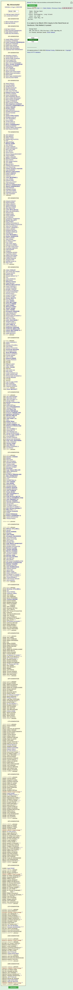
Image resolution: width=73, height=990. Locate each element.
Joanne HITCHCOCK (12, 517)
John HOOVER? (10, 193)
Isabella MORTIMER (13, 953)
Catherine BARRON (11, 386)
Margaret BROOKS (11, 326)
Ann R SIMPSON (10, 68)
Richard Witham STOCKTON (14, 224)
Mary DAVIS (9, 280)
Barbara (8, 458)
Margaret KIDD (10, 321)
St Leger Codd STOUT (12, 246)
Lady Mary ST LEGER (12, 506)
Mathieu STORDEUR (11, 158)
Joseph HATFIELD (11, 295)
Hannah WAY (10, 504)
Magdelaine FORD (11, 257)
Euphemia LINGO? (11, 254)
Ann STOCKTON (10, 167)
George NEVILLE (12, 697)
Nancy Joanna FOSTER (12, 46)
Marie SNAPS (9, 160)
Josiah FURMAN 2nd (12, 373)
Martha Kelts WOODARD (13, 439)
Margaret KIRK (10, 260)
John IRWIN (9, 163)
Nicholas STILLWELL (12, 345)
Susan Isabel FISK (11, 60)
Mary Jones (9, 262)
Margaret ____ (10, 473)
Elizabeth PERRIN (11, 462)
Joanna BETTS (10, 430)
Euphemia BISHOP (11, 126)
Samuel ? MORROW (11, 227)
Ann (7, 277)
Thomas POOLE (10, 518)
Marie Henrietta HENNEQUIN (13, 30)
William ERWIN (10, 237)
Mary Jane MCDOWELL (12, 211)
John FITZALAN (11, 952)
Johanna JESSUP (11, 568)
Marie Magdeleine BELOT (13, 96)
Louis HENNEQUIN (11, 61)
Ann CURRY (9, 242)
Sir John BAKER (11, 703)
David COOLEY (10, 83)
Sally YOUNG (9, 365)
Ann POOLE (9, 448)
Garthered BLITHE (11, 565)
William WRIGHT (10, 204)
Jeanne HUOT (10, 152)
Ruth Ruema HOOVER (12, 129)
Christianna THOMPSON (13, 218)
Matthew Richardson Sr (12, 223)
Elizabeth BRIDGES (11, 489)
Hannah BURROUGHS (12, 433)
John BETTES (10, 558)
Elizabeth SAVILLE (11, 117)
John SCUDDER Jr (11, 429)
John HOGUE (9, 67)
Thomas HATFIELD (11, 477)
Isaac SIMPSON (10, 110)
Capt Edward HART (11, 312)
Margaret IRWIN (10, 108)
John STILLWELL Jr (11, 399)
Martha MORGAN (11, 205)
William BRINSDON (11, 471)
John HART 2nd (10, 370)
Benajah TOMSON (11, 289)
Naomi (8, 343)
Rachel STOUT (10, 293)
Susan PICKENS (10, 123)
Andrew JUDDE (11, 711)
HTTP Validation (36, 52)
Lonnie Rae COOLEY (12, 16)
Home (29, 2)
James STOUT (10, 317)
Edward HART (10, 180)
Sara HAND (9, 346)
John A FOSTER (10, 70)
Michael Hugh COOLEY (12, 14)
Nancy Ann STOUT (11, 182)
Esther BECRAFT (11, 333)
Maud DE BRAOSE (12, 981)
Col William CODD (11, 505)
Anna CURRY (9, 120)
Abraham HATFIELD (11, 354)
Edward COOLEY (11, 201)
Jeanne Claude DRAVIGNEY (14, 154)
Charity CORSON (10, 146)
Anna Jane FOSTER (11, 91)
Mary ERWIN (9, 239)
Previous (54, 8)
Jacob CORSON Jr (11, 286)
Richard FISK (9, 212)
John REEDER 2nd (11, 432)
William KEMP (10, 214)
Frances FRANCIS (11, 360)
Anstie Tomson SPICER (12, 578)
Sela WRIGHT (9, 136)
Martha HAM (9, 274)
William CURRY (10, 364)
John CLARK (9, 356)
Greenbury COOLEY (11, 55)
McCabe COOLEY (10, 29)
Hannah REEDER (11, 377)
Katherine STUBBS (11, 465)
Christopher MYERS (11, 252)
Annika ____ (9, 512)
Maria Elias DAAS (11, 398)
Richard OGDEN (10, 545)
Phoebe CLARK (10, 296)
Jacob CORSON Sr (11, 342)
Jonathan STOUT (11, 408)
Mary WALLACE (10, 208)
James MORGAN (10, 279)
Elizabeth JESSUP (11, 423)
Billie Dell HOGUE (10, 23)
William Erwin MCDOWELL (13, 73)
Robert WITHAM (10, 405)
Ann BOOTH (9, 233)
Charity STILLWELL (11, 287)
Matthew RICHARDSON (12, 165)
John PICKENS (10, 183)
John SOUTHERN (11, 190)
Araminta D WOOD (11, 93)
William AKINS (10, 138)
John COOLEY (10, 135)
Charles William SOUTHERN (14, 127)
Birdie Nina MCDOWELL (12, 33)
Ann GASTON (10, 299)
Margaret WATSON (11, 230)
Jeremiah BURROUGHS (13, 502)
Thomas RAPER (10, 273)
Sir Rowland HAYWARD (13, 621)
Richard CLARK (10, 417)
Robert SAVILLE (10, 174)
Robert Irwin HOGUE (11, 45)
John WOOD (9, 145)
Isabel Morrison (10, 283)
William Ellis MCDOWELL (13, 48)
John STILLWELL (11, 461)
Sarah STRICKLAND (11, 374)
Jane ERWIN (9, 179)
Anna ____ (9, 479)
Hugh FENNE (11, 793)
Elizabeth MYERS (11, 189)
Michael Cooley (50, 50)
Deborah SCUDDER (11, 245)
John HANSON (10, 580)
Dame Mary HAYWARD (12, 576)
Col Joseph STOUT (11, 351)
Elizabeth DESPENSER (13, 927)
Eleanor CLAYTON (11, 539)
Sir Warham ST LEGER (12, 574)
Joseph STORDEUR (11, 101)
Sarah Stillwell (51, 32)
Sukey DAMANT (10, 215)
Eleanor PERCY (11, 749)
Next (60, 8)
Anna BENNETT (10, 436)
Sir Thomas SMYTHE (13, 664)
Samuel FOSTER (10, 113)
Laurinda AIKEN (10, 85)
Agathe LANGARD (11, 157)
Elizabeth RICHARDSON (12, 111)
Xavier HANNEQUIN (11, 95)
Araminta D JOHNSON (11, 41)
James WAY (9, 570)
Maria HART (9, 74)
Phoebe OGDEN (10, 355)
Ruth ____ (8, 140)
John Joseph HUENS (11, 161)
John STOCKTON (11, 537)
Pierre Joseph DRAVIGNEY (13, 98)
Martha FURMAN (10, 314)
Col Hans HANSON (11, 437)
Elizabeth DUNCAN (11, 192)
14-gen (13, 7)
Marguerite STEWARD (12, 43)
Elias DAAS (9, 459)
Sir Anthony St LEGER (13, 695)
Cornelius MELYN (11, 480)
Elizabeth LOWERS (11, 553)
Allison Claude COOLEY (12, 21)
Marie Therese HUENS (12, 102)
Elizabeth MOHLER (11, 88)
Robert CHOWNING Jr (12, 446)
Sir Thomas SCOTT (12, 658)
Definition (7, 7)
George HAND (10, 401)
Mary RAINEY (10, 221)
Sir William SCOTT (12, 794)
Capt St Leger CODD (12, 382)
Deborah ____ (10, 176)
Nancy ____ (9, 114)
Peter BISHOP (10, 187)
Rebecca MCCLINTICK (12, 139)
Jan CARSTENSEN (11, 396)
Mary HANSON (10, 383)
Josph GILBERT (10, 155)
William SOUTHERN (11, 255)
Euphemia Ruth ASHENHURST (14, 49)
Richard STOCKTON (11, 348)
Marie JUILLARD (10, 149)
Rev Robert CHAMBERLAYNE (14, 561)
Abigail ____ (9, 404)
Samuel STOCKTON (11, 292)
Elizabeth (8, 533)
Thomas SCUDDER (11, 552)
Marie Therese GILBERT (12, 99)
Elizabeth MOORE (11, 486)
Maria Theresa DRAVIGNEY (13, 63)
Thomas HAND (10, 464)
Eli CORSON (9, 217)
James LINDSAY (10, 229)
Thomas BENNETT (11, 577)
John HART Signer (11, 243)
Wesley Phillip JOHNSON (13, 58)
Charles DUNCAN (11, 258)
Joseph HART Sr (10, 121)
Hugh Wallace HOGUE (11, 32)
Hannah (8, 530)
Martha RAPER (10, 202)
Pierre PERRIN (11, 592)
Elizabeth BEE (10, 542)
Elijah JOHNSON (10, 89)
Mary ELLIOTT (10, 164)
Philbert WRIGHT (10, 332)
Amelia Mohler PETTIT (12, 57)
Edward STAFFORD (12, 747)
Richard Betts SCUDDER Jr (13, 315)
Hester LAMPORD (11, 573)
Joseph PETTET (10, 86)
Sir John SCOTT (11, 750)
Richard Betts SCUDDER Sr (13, 376)
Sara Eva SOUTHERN (12, 77)
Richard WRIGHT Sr (11, 276)
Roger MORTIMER (12, 980)
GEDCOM (19, 7)
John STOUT (10, 540)
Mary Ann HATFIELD (11, 226)
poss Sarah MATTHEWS (13, 271)
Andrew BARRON (11, 442)
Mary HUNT (9, 371)
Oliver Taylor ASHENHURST (13, 76)
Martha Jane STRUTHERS (13, 71)
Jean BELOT (9, 151)
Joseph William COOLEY (12, 39)
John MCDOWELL (11, 118)
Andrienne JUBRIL (12, 593)
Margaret (8, 251)
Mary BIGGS (9, 559)
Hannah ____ (10, 427)
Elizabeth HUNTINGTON (13, 546)
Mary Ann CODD (10, 318)
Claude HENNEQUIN (11, 148)
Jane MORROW (10, 170)
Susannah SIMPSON (12, 248)
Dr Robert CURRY (11, 240)
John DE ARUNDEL (12, 925)
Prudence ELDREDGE (12, 290)
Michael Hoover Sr (11, 261)
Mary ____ (9, 420)
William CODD (10, 571)
